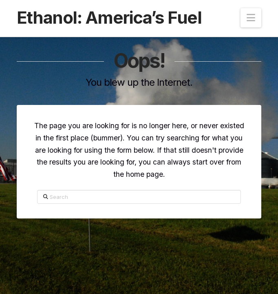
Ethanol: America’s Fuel (109, 17)
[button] (250, 17)
